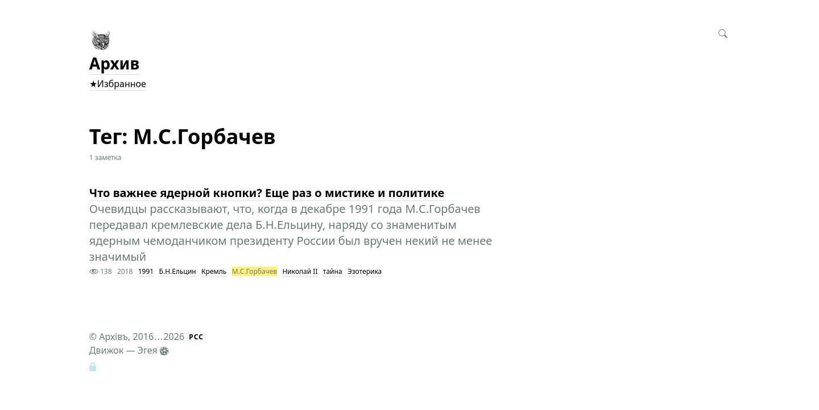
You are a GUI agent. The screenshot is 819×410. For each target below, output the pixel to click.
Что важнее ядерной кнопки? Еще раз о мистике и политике (266, 192)
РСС (196, 337)
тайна (332, 271)
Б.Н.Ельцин (177, 271)
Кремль (213, 271)
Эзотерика (365, 271)
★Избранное (117, 83)
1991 (146, 271)
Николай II (299, 271)
